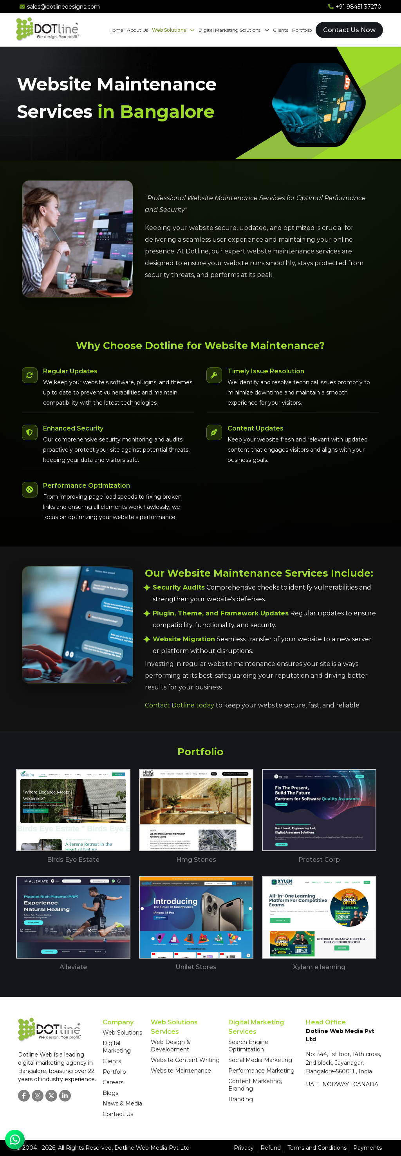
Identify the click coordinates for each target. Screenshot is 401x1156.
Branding (240, 1099)
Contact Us (118, 1114)
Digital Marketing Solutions (234, 30)
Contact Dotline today (179, 705)
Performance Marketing (261, 1070)
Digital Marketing (117, 1047)
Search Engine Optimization (248, 1045)
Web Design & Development (170, 1045)
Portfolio (302, 30)
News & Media (122, 1103)
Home (116, 30)
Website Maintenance (181, 1070)
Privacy (244, 1147)
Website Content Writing (185, 1060)
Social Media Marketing (260, 1060)
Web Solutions (173, 30)
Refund (270, 1147)
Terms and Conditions (317, 1147)
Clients (280, 30)
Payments (367, 1147)
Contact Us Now (349, 30)
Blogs (110, 1092)
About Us (137, 30)
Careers (113, 1082)
